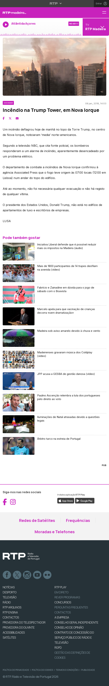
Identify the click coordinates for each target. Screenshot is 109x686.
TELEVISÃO (9, 597)
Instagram (27, 575)
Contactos (62, 612)
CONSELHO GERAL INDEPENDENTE (76, 622)
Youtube (37, 575)
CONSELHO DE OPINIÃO (69, 627)
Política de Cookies (42, 669)
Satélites (9, 638)
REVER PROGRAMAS (67, 597)
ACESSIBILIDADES (14, 632)
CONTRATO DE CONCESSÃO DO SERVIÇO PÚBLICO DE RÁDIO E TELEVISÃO (74, 638)
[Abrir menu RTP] (55, 3)
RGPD (58, 648)
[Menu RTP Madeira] (105, 13)
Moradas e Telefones (54, 531)
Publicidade (88, 669)
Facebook (7, 575)
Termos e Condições (67, 669)
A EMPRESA (61, 617)
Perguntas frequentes (71, 607)
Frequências (78, 520)
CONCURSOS (62, 602)
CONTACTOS (11, 617)
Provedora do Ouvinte (19, 627)
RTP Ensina (10, 612)
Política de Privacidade (16, 669)
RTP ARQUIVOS (12, 607)
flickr (47, 575)
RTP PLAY (60, 587)
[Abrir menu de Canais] (95, 27)
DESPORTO (9, 592)
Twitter (17, 575)
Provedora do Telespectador (24, 622)
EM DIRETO (61, 592)
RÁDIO (7, 602)
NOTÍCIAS (9, 587)
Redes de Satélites (37, 520)
